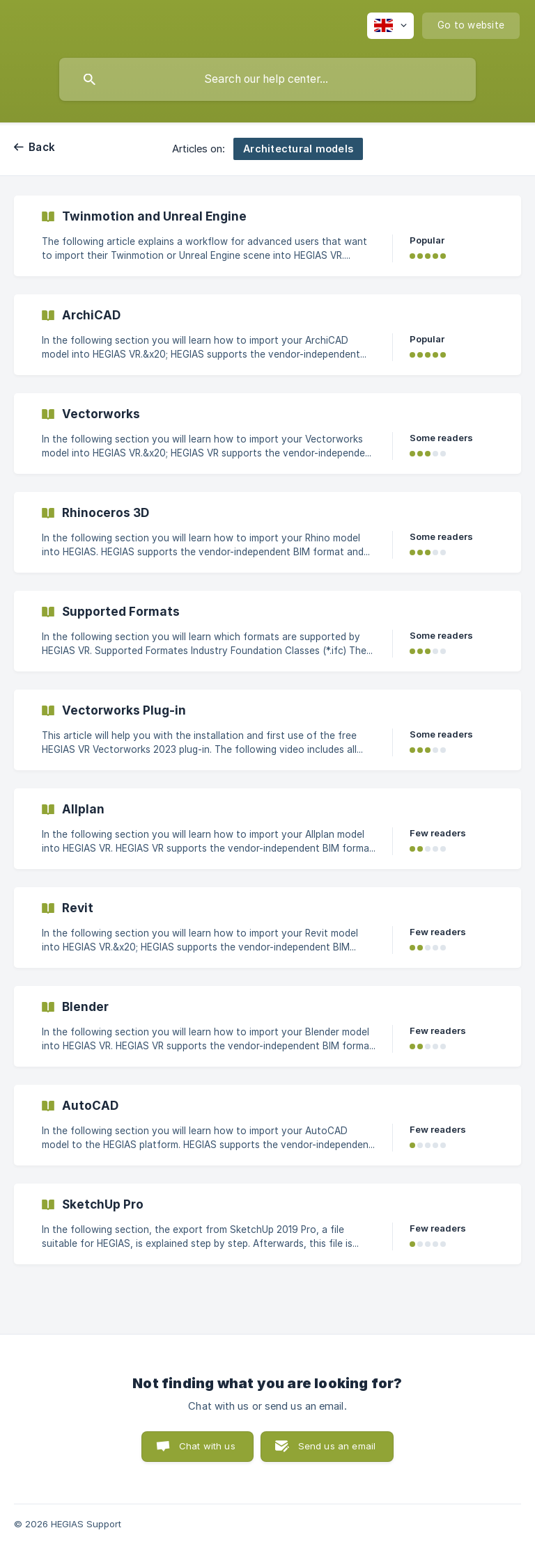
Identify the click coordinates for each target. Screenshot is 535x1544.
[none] (390, 26)
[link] (267, 236)
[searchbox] (267, 79)
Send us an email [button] (336, 1445)
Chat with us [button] (207, 1445)
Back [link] (42, 147)
